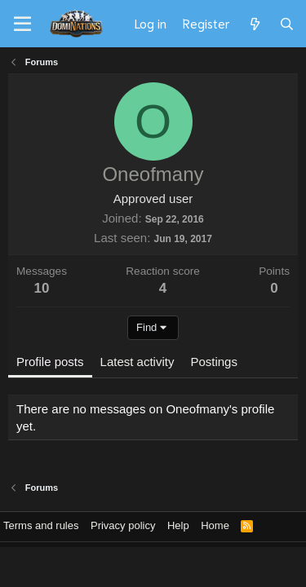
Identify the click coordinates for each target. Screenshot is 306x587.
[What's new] (254, 23)
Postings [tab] (213, 362)
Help (178, 525)
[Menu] (22, 24)
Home (215, 525)
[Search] (287, 23)
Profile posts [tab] (50, 362)
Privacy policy (123, 525)
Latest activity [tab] (137, 362)
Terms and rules (40, 525)
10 (42, 288)
